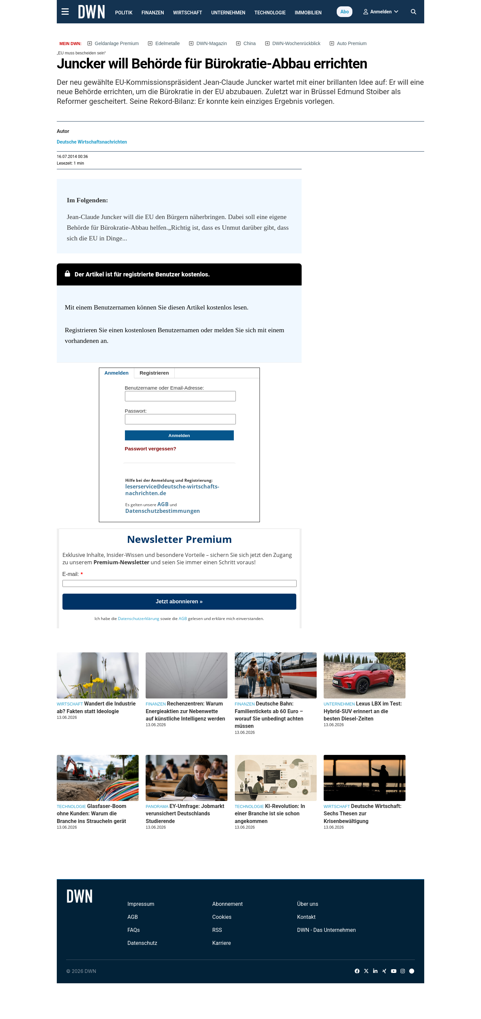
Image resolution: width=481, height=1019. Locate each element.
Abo (344, 11)
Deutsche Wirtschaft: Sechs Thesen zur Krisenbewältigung (363, 813)
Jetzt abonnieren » (179, 601)
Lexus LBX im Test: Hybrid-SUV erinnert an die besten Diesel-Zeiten (363, 711)
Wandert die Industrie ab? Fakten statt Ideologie (96, 707)
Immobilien (308, 12)
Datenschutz (142, 943)
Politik (124, 12)
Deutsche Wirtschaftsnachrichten (92, 142)
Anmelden (117, 373)
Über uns (307, 904)
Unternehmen (228, 12)
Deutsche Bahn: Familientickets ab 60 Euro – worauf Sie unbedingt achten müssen (269, 714)
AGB (163, 504)
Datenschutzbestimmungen (162, 511)
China (250, 43)
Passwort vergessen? (150, 448)
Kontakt (306, 917)
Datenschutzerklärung (138, 618)
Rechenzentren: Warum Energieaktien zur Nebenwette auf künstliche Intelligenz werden (185, 711)
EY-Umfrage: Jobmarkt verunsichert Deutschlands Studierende (185, 813)
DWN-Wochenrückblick (297, 43)
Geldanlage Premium (117, 43)
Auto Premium (352, 43)
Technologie (270, 12)
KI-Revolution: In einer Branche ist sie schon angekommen (270, 813)
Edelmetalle (167, 43)
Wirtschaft (187, 12)
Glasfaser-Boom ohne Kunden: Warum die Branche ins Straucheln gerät (91, 813)
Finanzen (153, 12)
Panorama (157, 806)
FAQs (133, 930)
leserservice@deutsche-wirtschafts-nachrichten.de (172, 490)
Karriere (221, 943)
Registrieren (154, 373)
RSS (217, 930)
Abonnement (227, 904)
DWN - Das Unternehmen (326, 930)
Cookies (221, 917)
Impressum (140, 904)
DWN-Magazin (211, 43)
